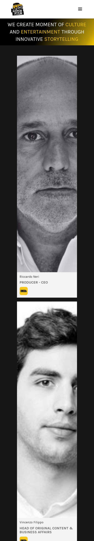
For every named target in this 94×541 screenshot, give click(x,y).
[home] (42, 9)
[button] (80, 9)
